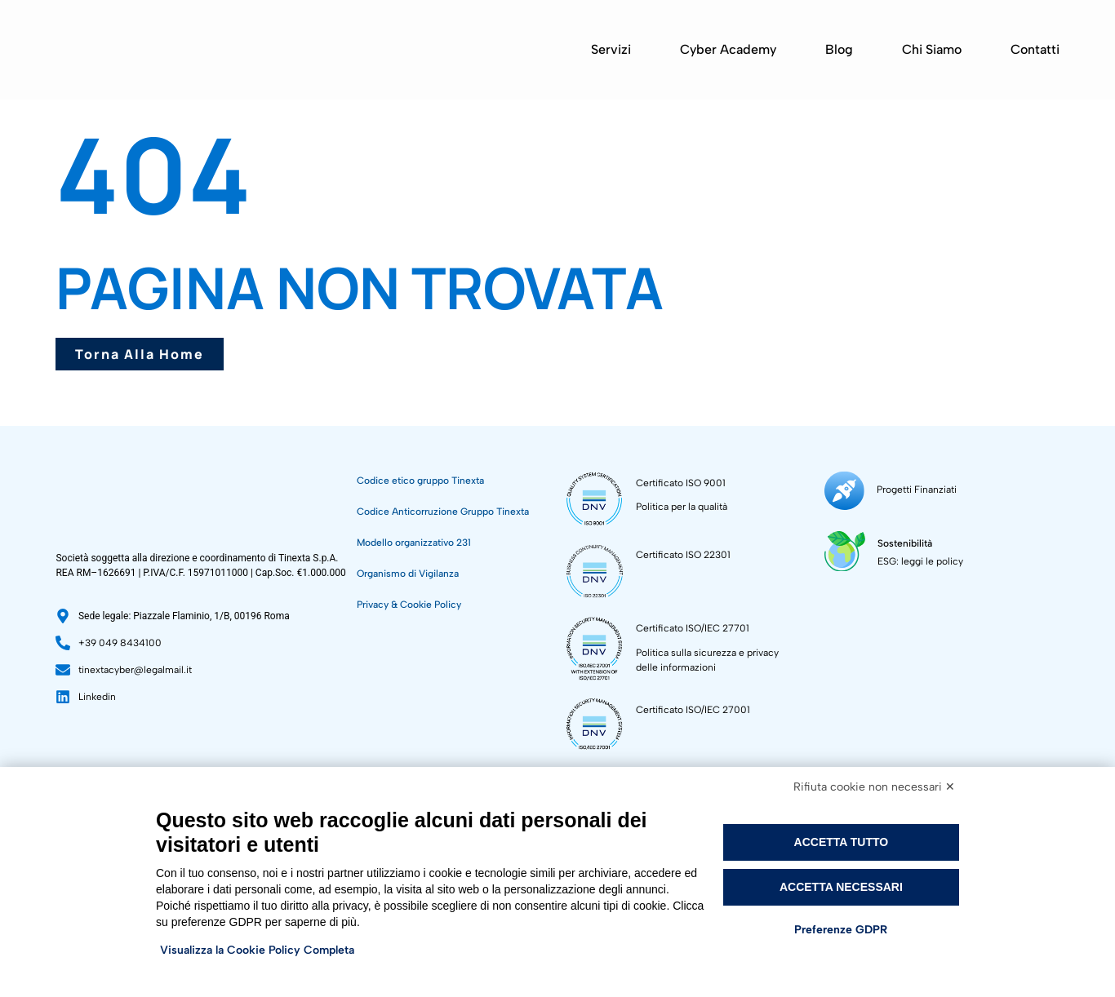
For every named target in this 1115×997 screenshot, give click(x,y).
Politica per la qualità (681, 506)
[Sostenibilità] (842, 544)
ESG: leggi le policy (916, 554)
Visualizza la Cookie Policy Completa (257, 950)
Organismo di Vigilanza (408, 573)
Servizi (611, 49)
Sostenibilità (900, 536)
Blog (839, 49)
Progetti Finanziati (912, 487)
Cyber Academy (728, 49)
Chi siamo (932, 49)
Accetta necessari (841, 886)
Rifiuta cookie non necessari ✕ (874, 787)
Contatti (1035, 49)
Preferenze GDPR (840, 930)
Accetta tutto (841, 842)
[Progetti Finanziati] (842, 488)
